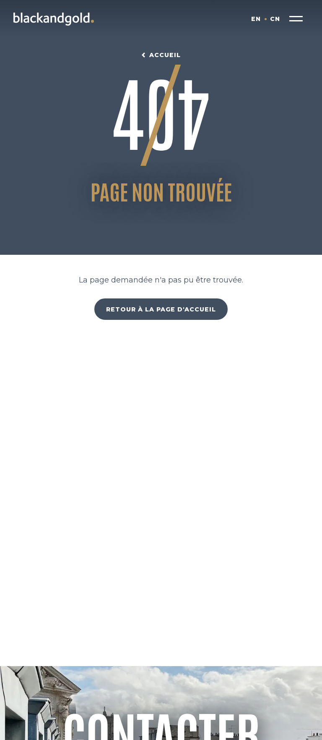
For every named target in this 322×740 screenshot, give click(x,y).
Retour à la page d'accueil (161, 309)
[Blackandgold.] (53, 19)
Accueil (165, 55)
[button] (296, 19)
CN (275, 19)
